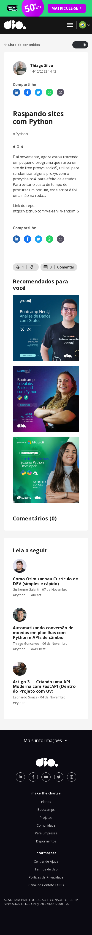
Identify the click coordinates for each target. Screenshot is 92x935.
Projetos (46, 817)
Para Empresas (46, 833)
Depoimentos (46, 841)
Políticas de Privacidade (46, 877)
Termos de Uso (46, 869)
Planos (46, 801)
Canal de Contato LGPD (46, 885)
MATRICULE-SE (66, 8)
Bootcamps (46, 809)
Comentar (65, 267)
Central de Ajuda (46, 861)
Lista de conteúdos (22, 45)
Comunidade (46, 825)
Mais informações (46, 740)
